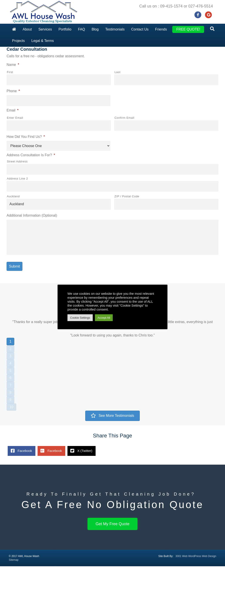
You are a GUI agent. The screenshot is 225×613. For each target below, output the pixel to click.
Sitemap (13, 606)
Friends (161, 29)
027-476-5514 (200, 6)
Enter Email (15, 164)
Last (117, 118)
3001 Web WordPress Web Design (196, 602)
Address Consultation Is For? (31, 202)
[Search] (212, 29)
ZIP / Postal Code (126, 243)
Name (13, 111)
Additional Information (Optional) (32, 262)
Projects (18, 41)
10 (11, 454)
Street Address (17, 208)
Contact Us (140, 29)
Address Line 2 (17, 225)
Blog (95, 29)
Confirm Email (124, 164)
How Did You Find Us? (26, 183)
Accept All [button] (104, 317)
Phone (13, 138)
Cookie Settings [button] (80, 317)
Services (45, 29)
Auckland (13, 243)
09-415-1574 (171, 6)
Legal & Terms (42, 41)
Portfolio (64, 29)
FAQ (81, 29)
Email (12, 157)
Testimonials (115, 29)
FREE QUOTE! (188, 29)
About (27, 29)
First (10, 118)
